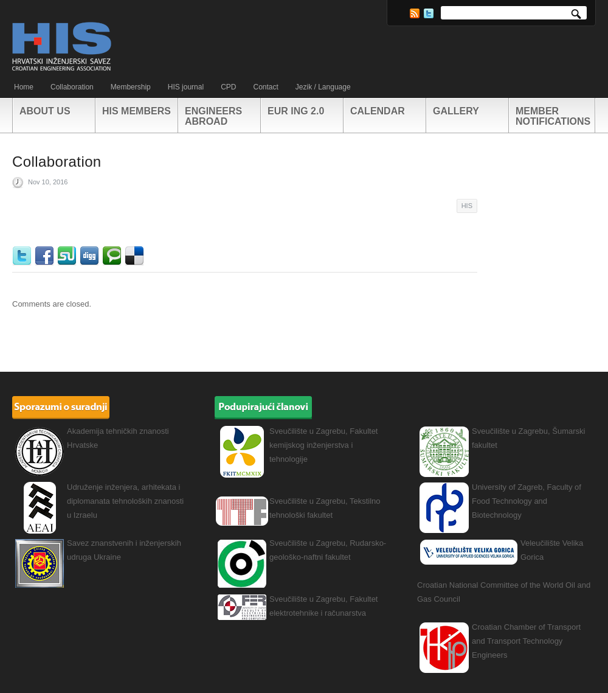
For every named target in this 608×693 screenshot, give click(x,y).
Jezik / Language (323, 87)
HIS (466, 205)
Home (23, 87)
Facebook (46, 256)
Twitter (429, 13)
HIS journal (186, 87)
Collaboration (72, 87)
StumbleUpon (68, 256)
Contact (265, 87)
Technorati (113, 256)
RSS (415, 13)
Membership (131, 87)
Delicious (136, 256)
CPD (228, 87)
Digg (91, 256)
